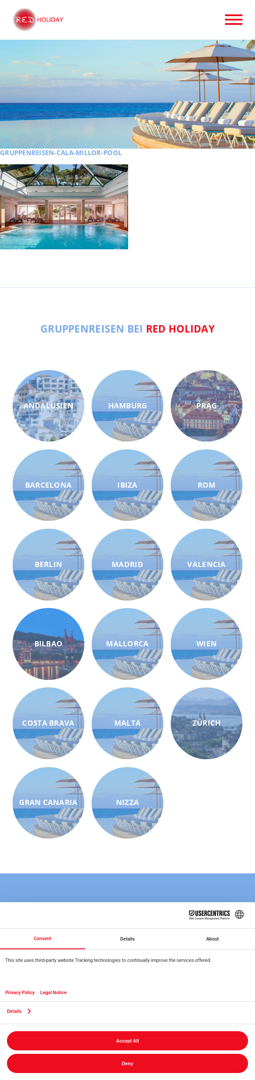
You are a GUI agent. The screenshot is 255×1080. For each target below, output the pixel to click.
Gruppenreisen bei (127, 329)
